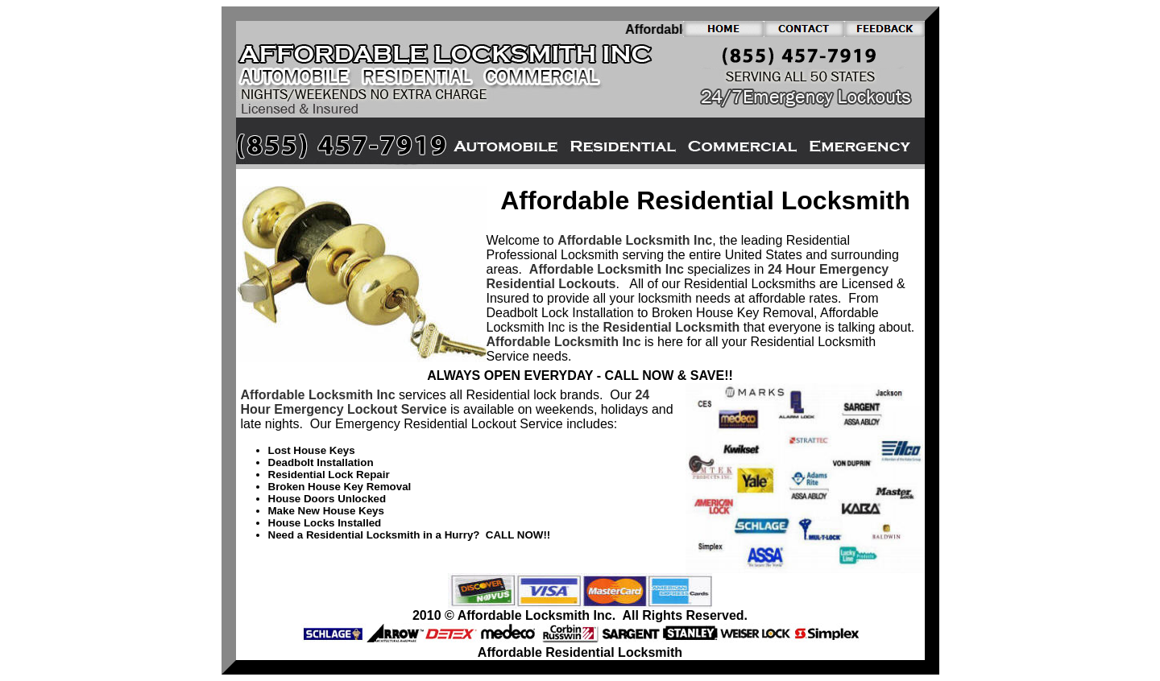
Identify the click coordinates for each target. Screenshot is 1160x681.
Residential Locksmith (671, 327)
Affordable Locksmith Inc (634, 240)
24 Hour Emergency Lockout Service (445, 402)
